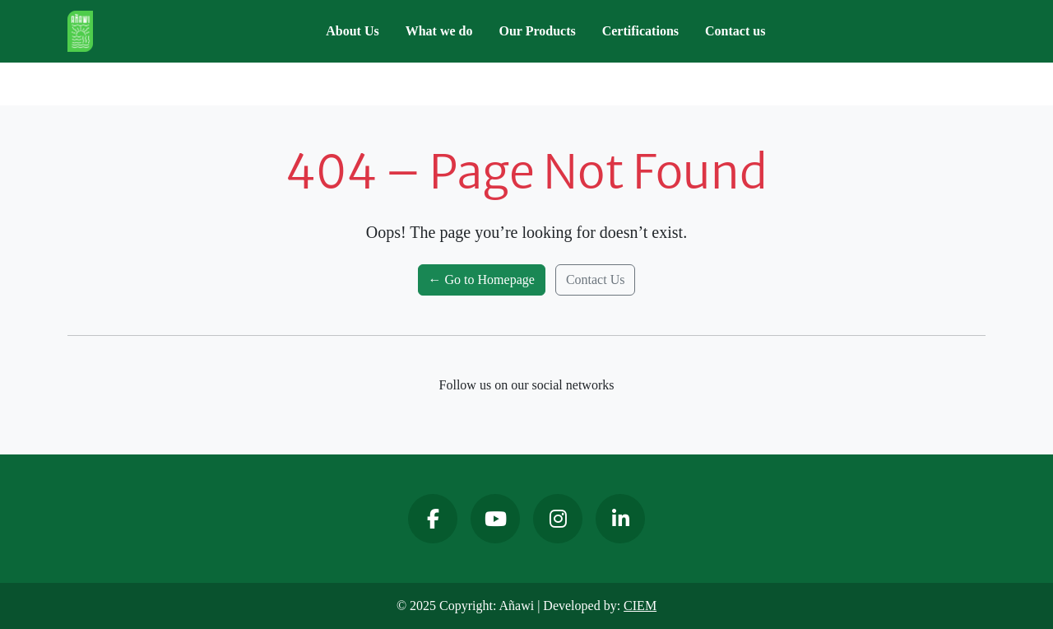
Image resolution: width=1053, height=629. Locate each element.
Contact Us (595, 280)
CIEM (640, 606)
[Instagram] (557, 518)
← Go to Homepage (482, 280)
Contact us (735, 31)
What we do (439, 31)
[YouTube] (495, 518)
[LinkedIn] (620, 518)
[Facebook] (432, 518)
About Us (352, 31)
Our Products (537, 31)
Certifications (640, 31)
